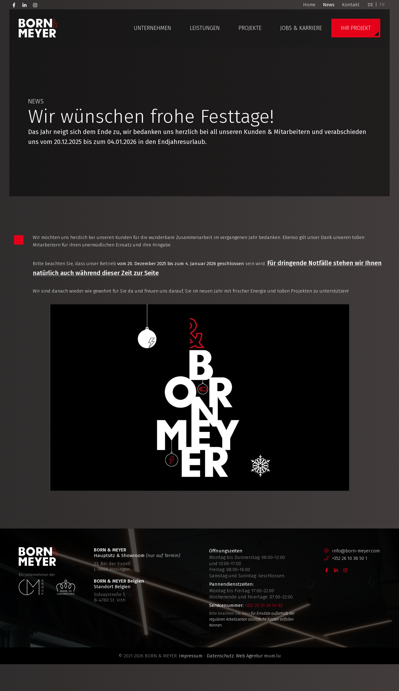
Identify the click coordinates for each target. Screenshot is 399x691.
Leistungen (205, 28)
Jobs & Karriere (301, 28)
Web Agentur (249, 682)
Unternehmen (152, 28)
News (328, 4)
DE (370, 4)
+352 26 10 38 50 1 (349, 585)
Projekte (250, 28)
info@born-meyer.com (356, 577)
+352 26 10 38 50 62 (264, 632)
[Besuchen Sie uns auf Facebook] (14, 4)
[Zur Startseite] (38, 28)
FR (382, 4)
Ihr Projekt (356, 28)
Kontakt (350, 4)
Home (309, 4)
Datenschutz (220, 682)
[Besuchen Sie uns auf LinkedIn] (24, 4)
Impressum (190, 682)
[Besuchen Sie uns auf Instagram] (35, 4)
